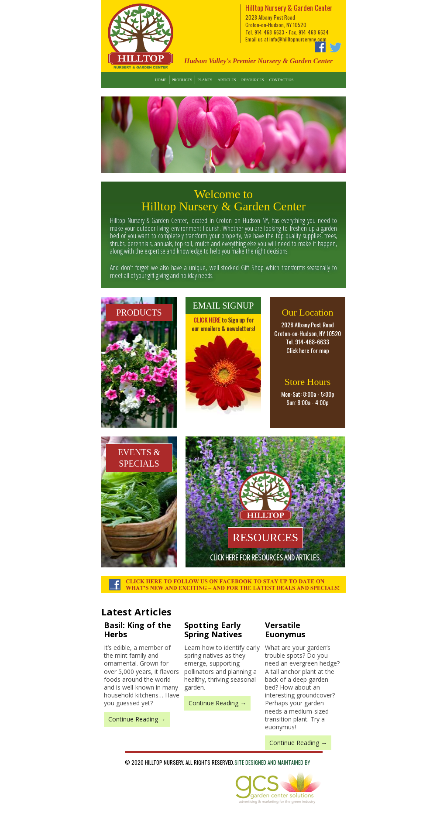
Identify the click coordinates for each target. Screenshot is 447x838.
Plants (204, 80)
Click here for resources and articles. (265, 557)
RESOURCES (265, 537)
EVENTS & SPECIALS (139, 457)
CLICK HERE (206, 319)
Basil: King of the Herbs (137, 630)
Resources (252, 80)
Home (161, 80)
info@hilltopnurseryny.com (298, 39)
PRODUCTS (139, 312)
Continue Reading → (137, 719)
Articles (226, 80)
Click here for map (307, 350)
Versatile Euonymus (285, 630)
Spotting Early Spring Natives (213, 630)
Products (182, 80)
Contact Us (281, 80)
